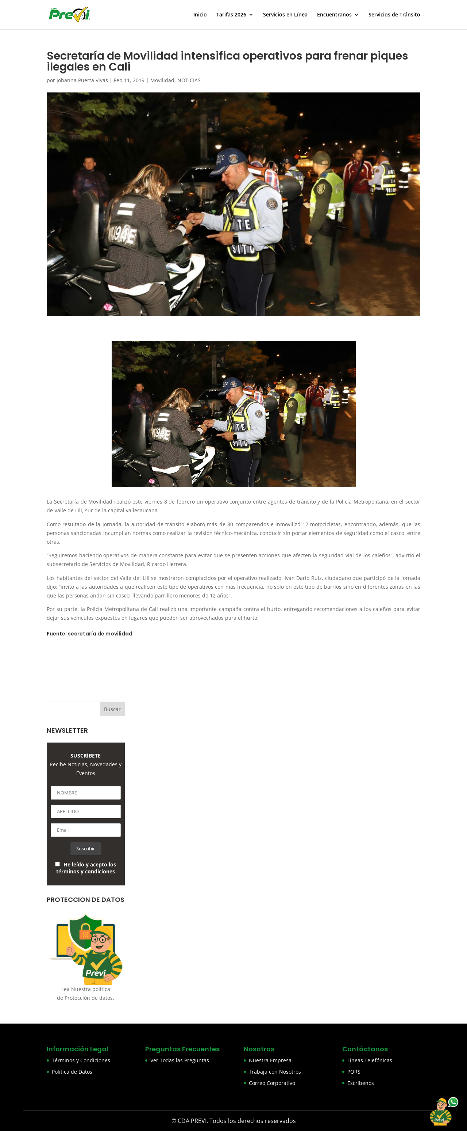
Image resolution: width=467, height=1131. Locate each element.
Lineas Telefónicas (369, 1060)
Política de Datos (72, 1071)
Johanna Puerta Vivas (82, 80)
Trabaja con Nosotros (275, 1071)
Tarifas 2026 (231, 15)
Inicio (200, 15)
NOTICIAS (189, 80)
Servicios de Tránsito (394, 15)
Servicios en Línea (285, 15)
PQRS (353, 1071)
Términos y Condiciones (81, 1060)
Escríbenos (360, 1082)
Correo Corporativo (272, 1082)
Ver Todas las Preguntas (179, 1060)
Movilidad (162, 80)
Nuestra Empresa (270, 1060)
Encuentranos (334, 15)
